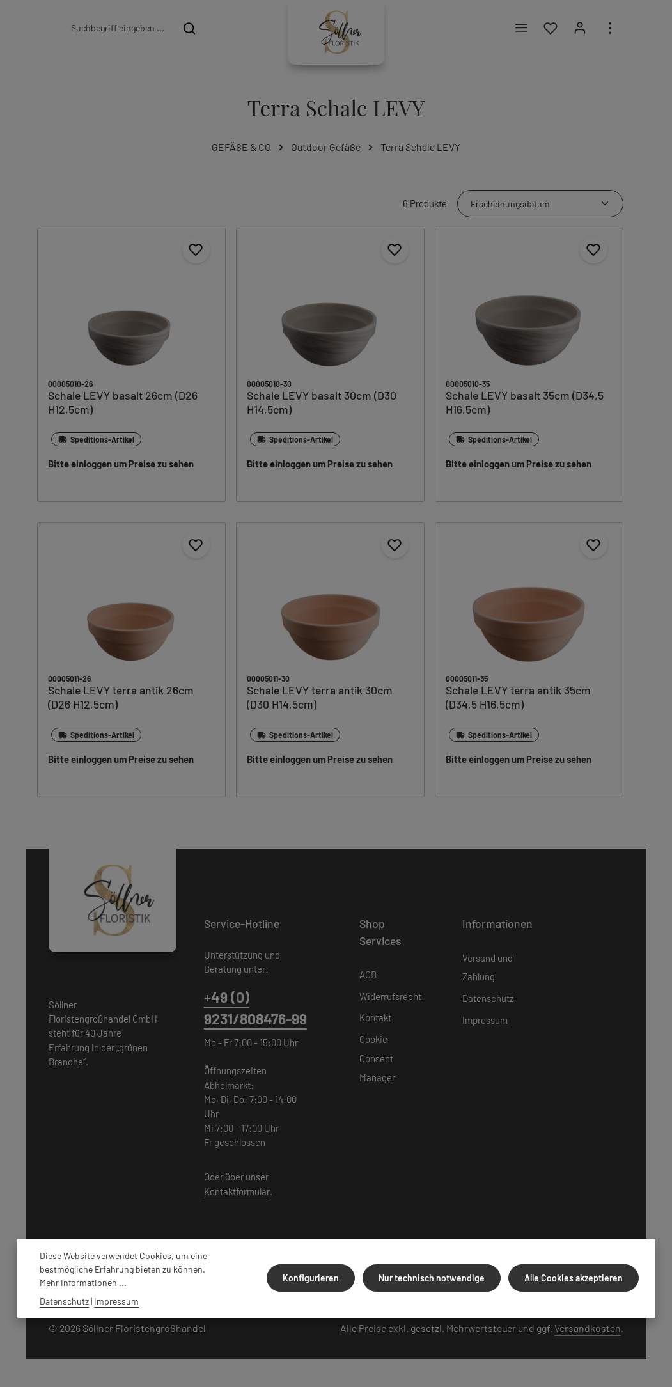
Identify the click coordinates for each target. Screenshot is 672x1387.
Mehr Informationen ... (83, 1282)
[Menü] (519, 29)
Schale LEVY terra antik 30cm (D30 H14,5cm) (320, 700)
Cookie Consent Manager (377, 1061)
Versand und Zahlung (487, 970)
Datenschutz (488, 1001)
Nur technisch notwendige (435, 1278)
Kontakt (375, 1020)
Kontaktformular (237, 1194)
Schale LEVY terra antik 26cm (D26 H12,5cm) (121, 700)
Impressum (485, 1022)
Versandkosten (587, 1330)
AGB (368, 977)
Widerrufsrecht (390, 999)
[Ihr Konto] (579, 29)
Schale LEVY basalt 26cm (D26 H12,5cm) (123, 405)
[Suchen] (189, 29)
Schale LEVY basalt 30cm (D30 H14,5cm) (321, 405)
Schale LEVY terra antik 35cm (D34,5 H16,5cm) (518, 700)
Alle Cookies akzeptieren (575, 1278)
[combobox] (117, 29)
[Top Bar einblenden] (609, 29)
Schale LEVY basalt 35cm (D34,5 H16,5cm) (525, 405)
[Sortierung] (540, 206)
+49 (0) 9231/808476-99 (255, 1010)
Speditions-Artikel (96, 442)
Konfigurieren (317, 1278)
